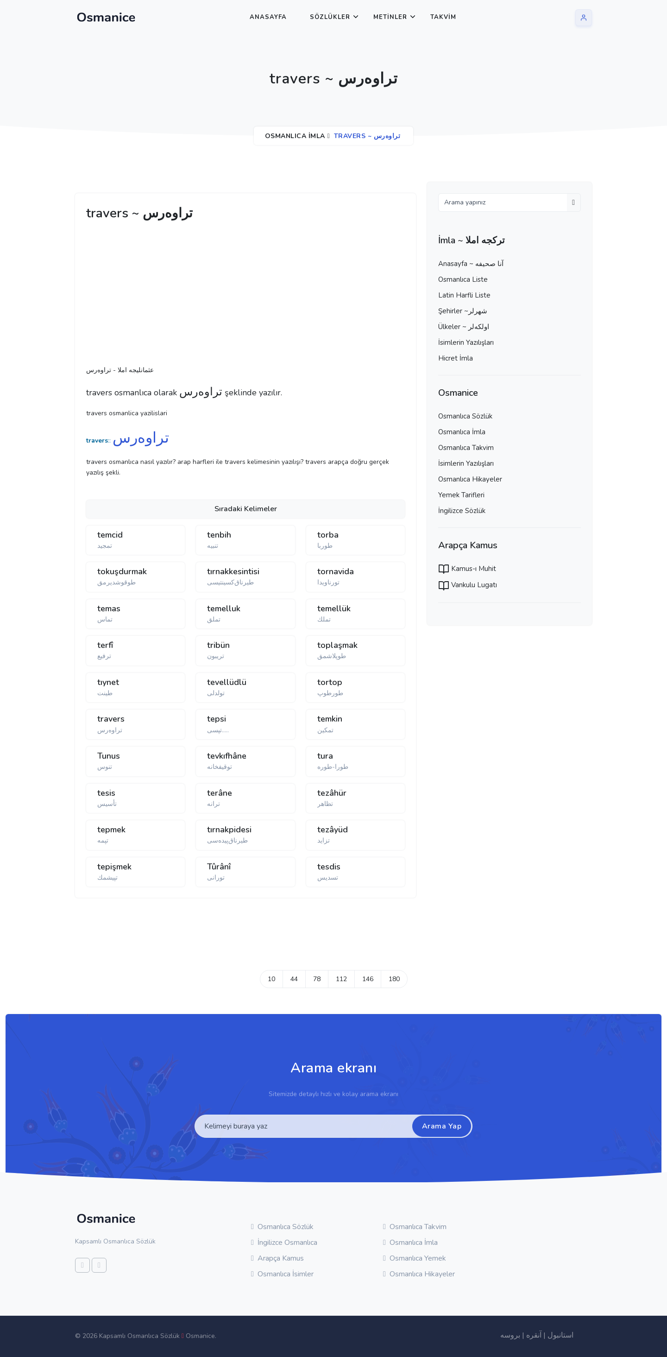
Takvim (443, 17)
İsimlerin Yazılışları (466, 342)
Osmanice (200, 1336)
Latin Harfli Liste (464, 295)
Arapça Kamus (277, 1258)
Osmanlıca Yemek (414, 1258)
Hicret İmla (455, 358)
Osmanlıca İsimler (282, 1274)
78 (317, 979)
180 (394, 979)
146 (367, 979)
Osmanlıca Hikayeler (470, 479)
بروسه (510, 1335)
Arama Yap (442, 1126)
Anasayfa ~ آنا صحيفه (470, 263)
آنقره (533, 1335)
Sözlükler (330, 17)
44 (294, 979)
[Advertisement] (229, 295)
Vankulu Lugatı (467, 585)
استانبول (560, 1335)
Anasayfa (268, 17)
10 (271, 979)
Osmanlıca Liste (463, 279)
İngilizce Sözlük (461, 510)
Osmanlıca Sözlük (465, 416)
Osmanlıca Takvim (466, 447)
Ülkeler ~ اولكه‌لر (463, 326)
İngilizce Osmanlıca (284, 1242)
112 (341, 979)
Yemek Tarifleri (461, 495)
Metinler (390, 17)
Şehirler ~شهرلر (462, 311)
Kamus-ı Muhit (467, 568)
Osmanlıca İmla (295, 136)
